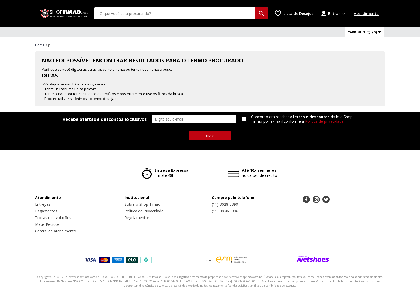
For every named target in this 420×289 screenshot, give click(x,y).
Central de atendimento (55, 231)
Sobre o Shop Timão (142, 204)
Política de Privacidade (144, 210)
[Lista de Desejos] (294, 13)
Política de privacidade (324, 121)
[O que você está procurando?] (181, 13)
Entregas (42, 204)
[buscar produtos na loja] (261, 13)
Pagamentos (46, 210)
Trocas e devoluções (53, 217)
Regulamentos (137, 217)
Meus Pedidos (47, 224)
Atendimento (366, 13)
